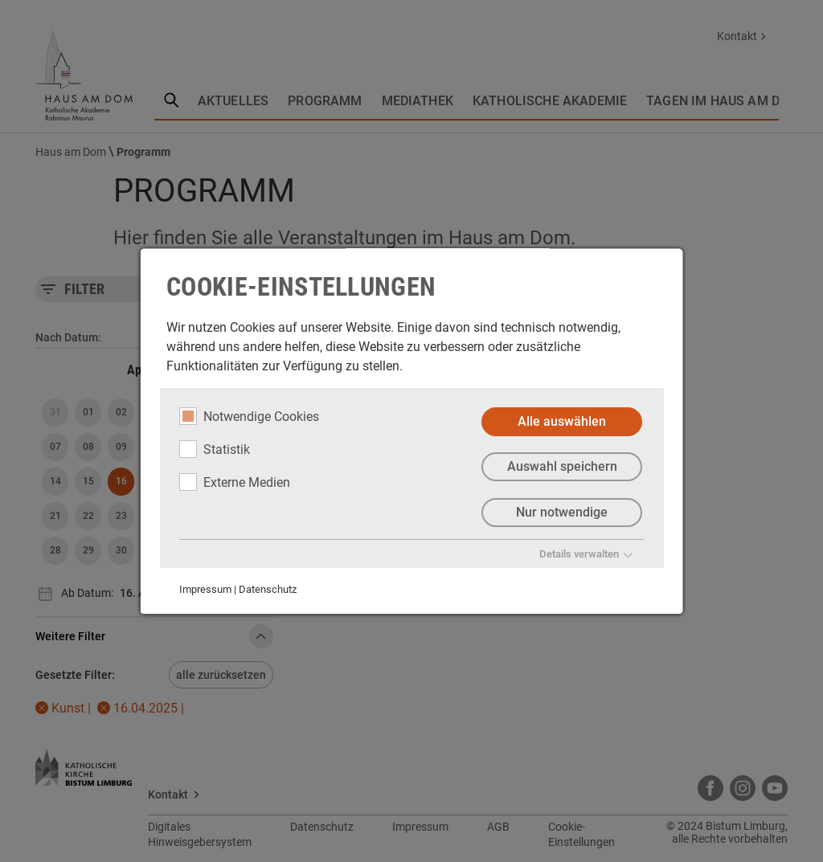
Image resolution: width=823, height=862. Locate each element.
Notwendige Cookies (249, 416)
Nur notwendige (562, 513)
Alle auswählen (562, 421)
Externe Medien (234, 482)
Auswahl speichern (561, 467)
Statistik (214, 449)
